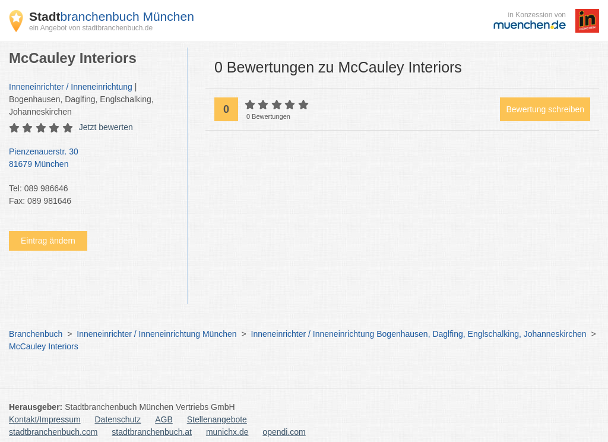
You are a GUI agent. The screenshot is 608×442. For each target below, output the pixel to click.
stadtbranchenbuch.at (152, 432)
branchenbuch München (111, 16)
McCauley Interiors (43, 346)
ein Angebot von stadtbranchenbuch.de (91, 28)
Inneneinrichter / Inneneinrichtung (70, 86)
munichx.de (227, 432)
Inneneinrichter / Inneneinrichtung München (156, 334)
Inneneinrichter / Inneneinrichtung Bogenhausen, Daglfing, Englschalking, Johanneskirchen (419, 334)
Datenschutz (118, 419)
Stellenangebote (217, 419)
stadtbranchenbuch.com (53, 432)
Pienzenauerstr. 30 (92, 159)
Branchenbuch (35, 334)
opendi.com (283, 432)
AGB (164, 419)
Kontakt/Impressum (45, 419)
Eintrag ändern (48, 240)
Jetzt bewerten (106, 127)
